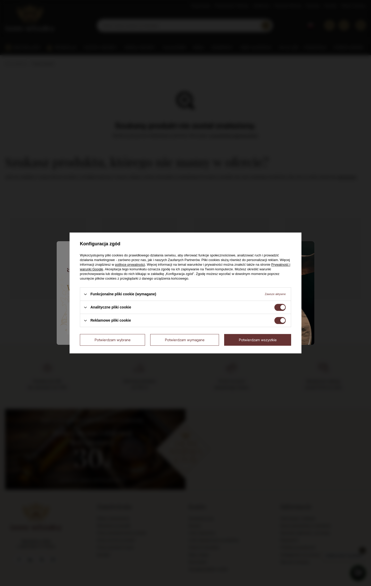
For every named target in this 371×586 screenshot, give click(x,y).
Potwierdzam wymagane (185, 340)
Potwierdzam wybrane (113, 340)
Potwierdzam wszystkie (258, 340)
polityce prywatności (130, 264)
